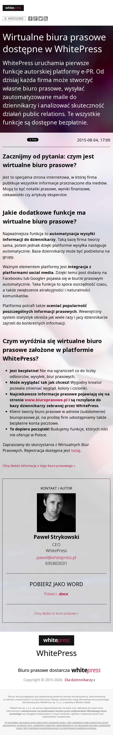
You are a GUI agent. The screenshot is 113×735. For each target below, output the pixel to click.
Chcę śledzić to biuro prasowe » (56, 613)
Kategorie (14, 18)
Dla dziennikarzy (80, 679)
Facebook (30, 18)
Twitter (40, 18)
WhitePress (56, 653)
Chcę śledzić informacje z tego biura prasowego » (39, 466)
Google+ (35, 18)
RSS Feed (46, 18)
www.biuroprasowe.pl (46, 399)
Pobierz (56, 593)
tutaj (75, 450)
